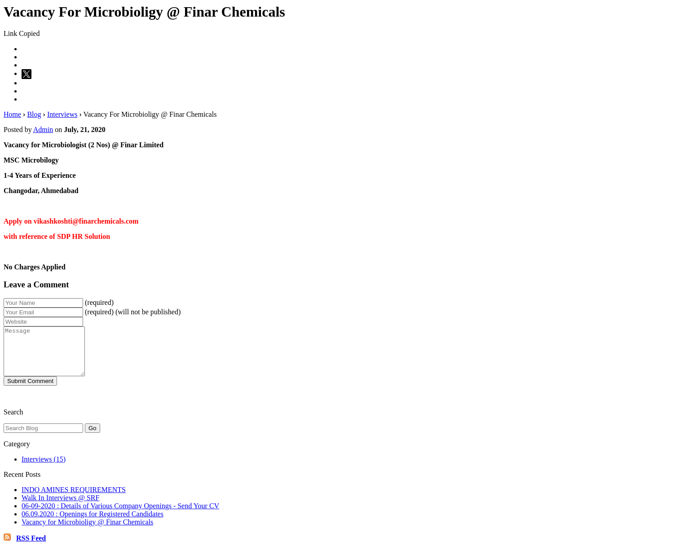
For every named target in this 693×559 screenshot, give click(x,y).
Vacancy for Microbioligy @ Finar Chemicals (87, 531)
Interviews (62, 114)
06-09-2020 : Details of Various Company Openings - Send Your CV (120, 515)
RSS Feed (31, 547)
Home (12, 114)
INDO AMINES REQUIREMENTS (74, 499)
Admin (43, 129)
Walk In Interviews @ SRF (60, 507)
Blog (34, 114)
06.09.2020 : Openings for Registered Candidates (92, 523)
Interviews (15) (44, 468)
